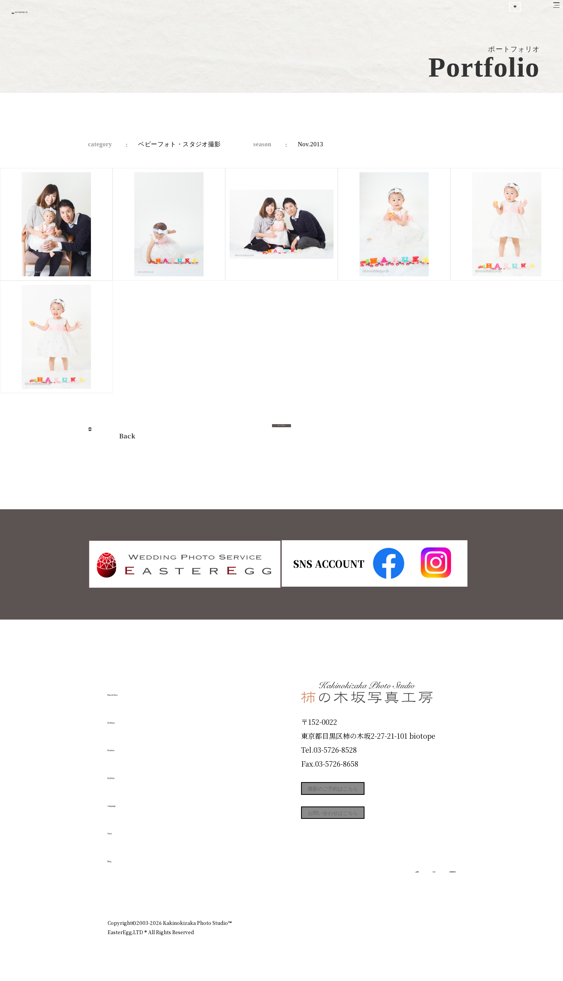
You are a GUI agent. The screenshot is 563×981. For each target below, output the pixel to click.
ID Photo (130, 718)
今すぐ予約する (281, 433)
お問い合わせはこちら (359, 827)
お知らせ (388, 890)
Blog (120, 856)
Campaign (133, 801)
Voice (121, 828)
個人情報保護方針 (434, 890)
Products (129, 745)
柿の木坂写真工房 (70, 15)
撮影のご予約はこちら (359, 793)
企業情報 (352, 890)
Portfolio (130, 773)
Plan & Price (139, 690)
